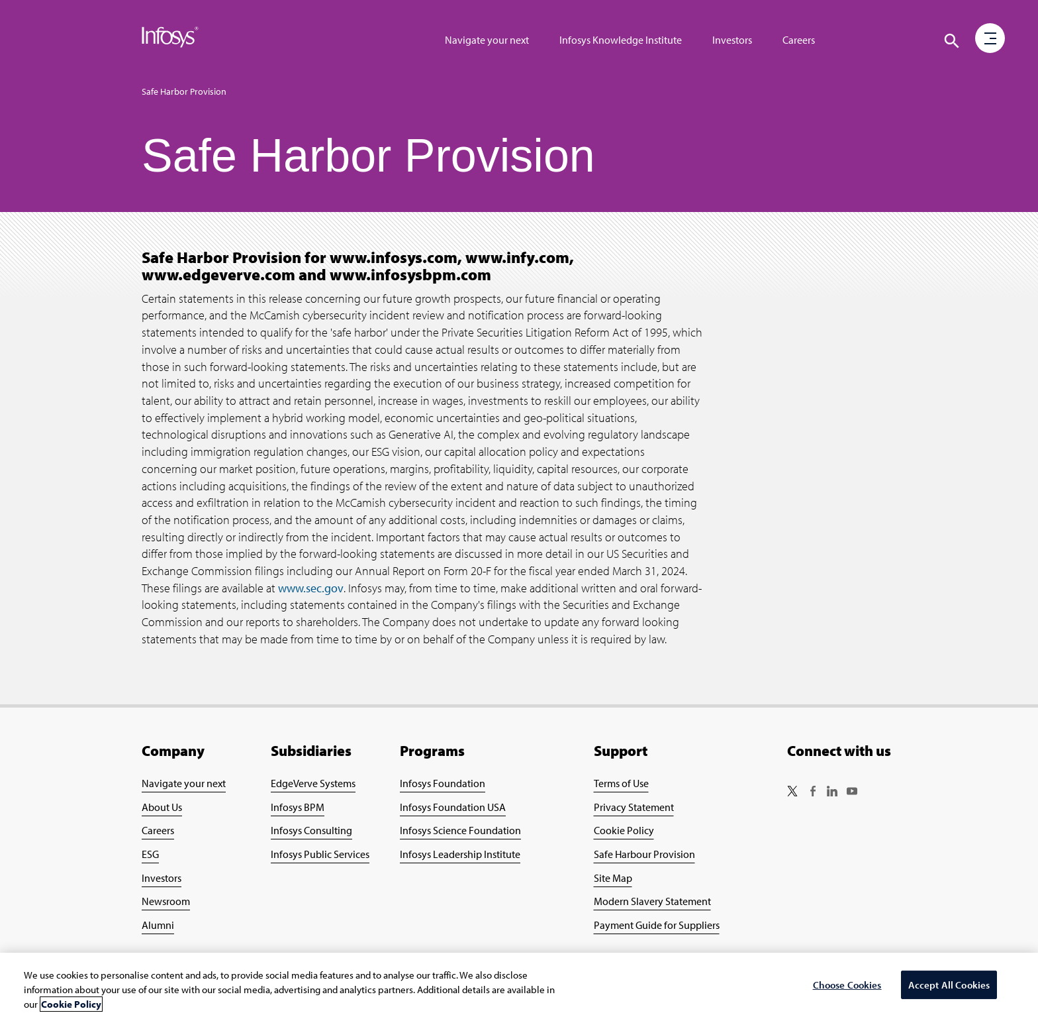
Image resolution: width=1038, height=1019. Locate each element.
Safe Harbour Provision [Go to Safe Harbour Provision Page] (644, 854)
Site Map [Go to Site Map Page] (613, 878)
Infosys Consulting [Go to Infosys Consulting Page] (311, 830)
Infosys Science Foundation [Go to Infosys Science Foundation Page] (460, 830)
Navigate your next (487, 39)
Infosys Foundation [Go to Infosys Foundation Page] (442, 783)
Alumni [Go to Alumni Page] (158, 925)
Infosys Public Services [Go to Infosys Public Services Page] (320, 854)
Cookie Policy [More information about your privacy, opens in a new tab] (71, 1004)
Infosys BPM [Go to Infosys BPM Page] (297, 807)
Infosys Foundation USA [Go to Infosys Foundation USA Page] (453, 807)
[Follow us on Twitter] (792, 792)
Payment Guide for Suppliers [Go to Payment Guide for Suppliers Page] (657, 925)
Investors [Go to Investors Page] (161, 878)
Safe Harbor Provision (184, 91)
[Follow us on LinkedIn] (832, 792)
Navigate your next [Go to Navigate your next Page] (184, 783)
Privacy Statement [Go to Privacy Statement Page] (634, 807)
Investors (732, 39)
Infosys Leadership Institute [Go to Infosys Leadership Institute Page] (460, 854)
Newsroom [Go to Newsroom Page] (166, 901)
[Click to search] (952, 41)
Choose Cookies (847, 985)
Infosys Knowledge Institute (620, 39)
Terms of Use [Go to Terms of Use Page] (621, 783)
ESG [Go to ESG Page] (150, 854)
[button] (990, 39)
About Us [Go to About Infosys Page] (162, 807)
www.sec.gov (311, 588)
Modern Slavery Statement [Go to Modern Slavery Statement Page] (652, 901)
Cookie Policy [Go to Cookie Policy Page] (624, 830)
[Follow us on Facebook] (812, 792)
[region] (519, 986)
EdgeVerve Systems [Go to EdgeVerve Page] (313, 783)
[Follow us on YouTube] (852, 792)
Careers (798, 39)
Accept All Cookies (949, 985)
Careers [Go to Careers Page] (158, 830)
